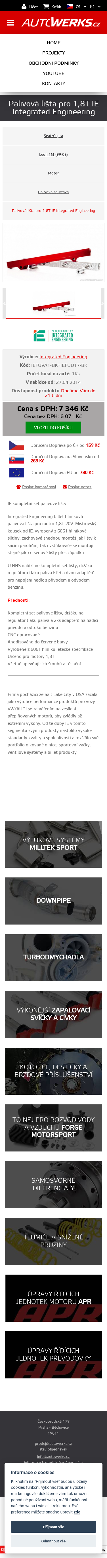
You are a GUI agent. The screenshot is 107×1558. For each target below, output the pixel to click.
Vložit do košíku (53, 428)
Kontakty (53, 84)
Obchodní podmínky (54, 63)
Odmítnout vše (53, 1541)
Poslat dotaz (77, 487)
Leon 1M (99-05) (53, 154)
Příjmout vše (53, 1527)
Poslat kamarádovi (36, 487)
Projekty (53, 53)
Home (53, 43)
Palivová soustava (53, 192)
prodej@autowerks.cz (53, 1443)
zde (77, 1512)
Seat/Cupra (53, 136)
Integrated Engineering (63, 357)
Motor (53, 173)
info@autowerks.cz (53, 1456)
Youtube (53, 73)
